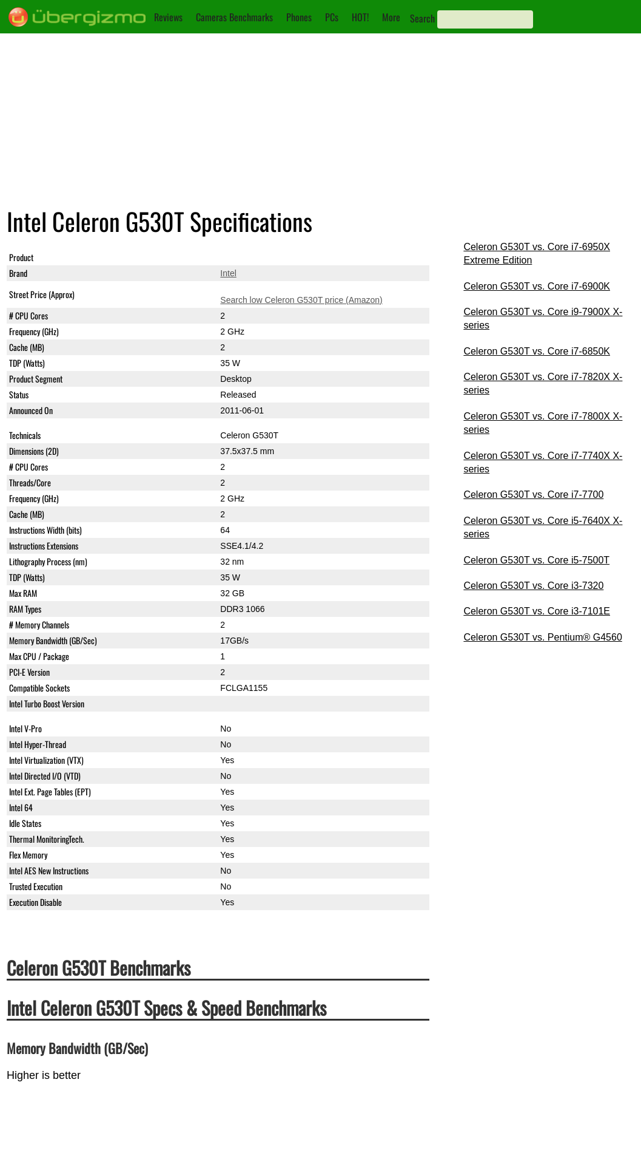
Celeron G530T (249, 257)
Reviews (168, 17)
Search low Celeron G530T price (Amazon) (301, 300)
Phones (299, 17)
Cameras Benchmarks (234, 17)
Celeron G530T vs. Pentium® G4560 (542, 637)
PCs (331, 17)
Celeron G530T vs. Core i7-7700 (533, 494)
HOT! (360, 17)
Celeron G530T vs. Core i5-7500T (536, 560)
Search (422, 18)
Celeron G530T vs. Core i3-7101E (536, 611)
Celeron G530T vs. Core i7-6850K (536, 351)
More (391, 17)
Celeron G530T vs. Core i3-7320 (533, 585)
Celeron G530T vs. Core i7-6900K (536, 286)
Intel (228, 273)
